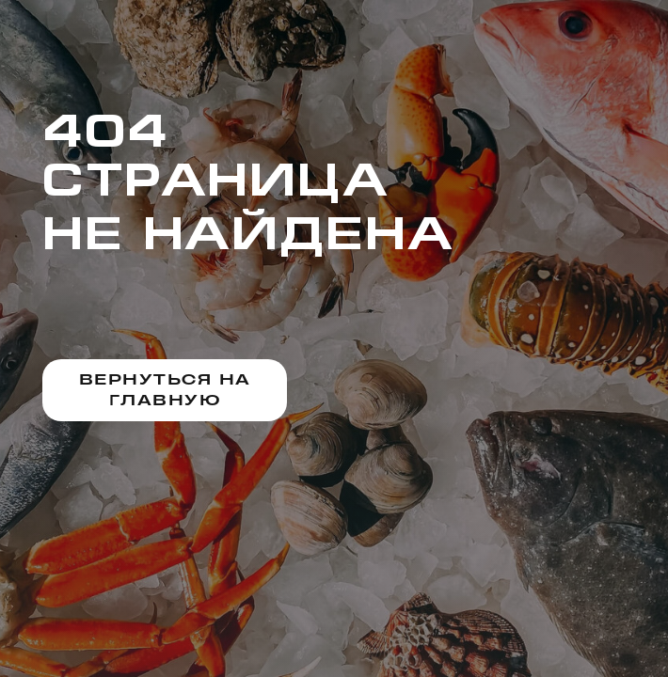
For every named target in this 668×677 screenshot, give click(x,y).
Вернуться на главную (165, 389)
